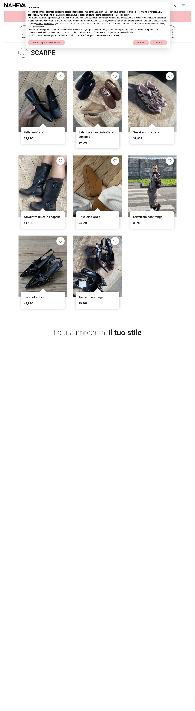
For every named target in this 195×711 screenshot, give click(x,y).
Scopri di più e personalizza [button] (46, 42)
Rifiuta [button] (140, 42)
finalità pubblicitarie (45, 23)
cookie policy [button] (123, 15)
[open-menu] (189, 5)
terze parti (74, 18)
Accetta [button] (158, 42)
